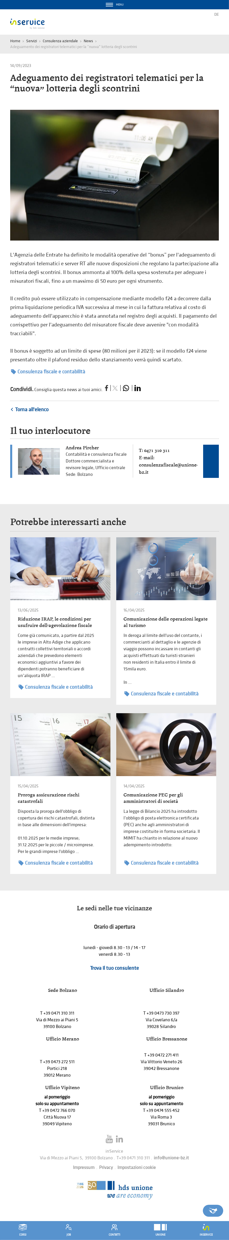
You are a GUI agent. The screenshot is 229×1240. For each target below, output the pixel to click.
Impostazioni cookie (136, 1167)
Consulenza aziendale (60, 40)
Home (15, 40)
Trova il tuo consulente (114, 968)
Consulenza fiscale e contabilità (48, 371)
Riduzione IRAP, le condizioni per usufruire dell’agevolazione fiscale (55, 622)
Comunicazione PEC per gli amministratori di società (153, 798)
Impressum (83, 1167)
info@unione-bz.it (171, 1158)
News (88, 40)
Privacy (106, 1167)
